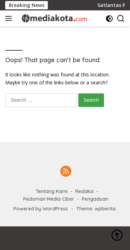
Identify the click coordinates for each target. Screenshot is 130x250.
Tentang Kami (52, 191)
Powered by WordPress (41, 209)
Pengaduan (95, 199)
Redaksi (84, 191)
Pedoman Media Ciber (48, 199)
